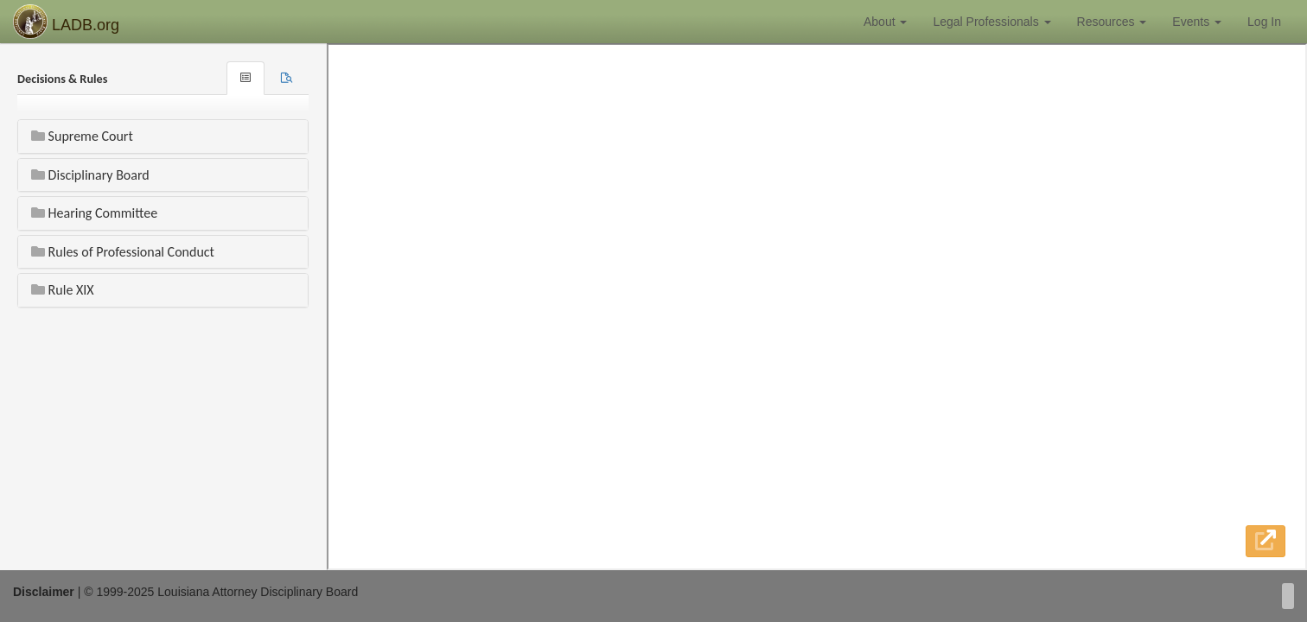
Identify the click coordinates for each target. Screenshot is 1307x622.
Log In (1264, 22)
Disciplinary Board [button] (90, 175)
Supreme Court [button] (82, 136)
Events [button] (1196, 22)
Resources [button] (1112, 22)
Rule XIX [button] (62, 290)
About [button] (885, 22)
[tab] (286, 78)
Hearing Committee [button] (94, 213)
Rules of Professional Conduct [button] (122, 252)
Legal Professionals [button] (991, 22)
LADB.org (66, 21)
